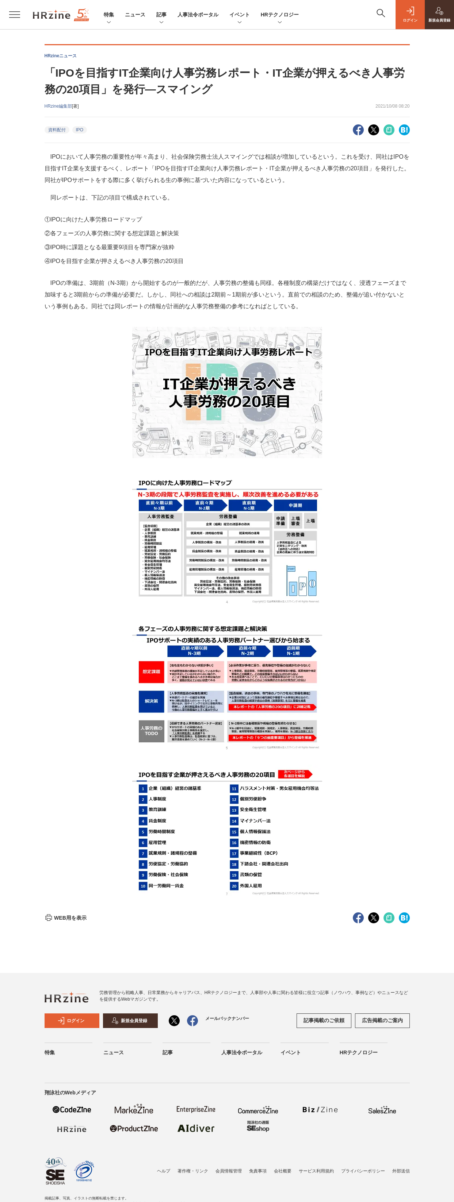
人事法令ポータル (198, 15)
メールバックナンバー (227, 1018)
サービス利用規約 (316, 1171)
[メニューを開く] (14, 14)
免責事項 (258, 1171)
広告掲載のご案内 (382, 1020)
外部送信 (401, 1171)
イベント (239, 15)
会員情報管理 (228, 1171)
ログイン (70, 1020)
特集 (109, 15)
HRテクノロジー (280, 15)
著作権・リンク (193, 1171)
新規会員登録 (129, 1020)
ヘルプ (163, 1171)
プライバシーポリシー (363, 1171)
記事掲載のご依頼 (324, 1020)
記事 (161, 15)
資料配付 (57, 129)
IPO (80, 129)
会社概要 (282, 1171)
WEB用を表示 (66, 918)
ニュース (135, 15)
